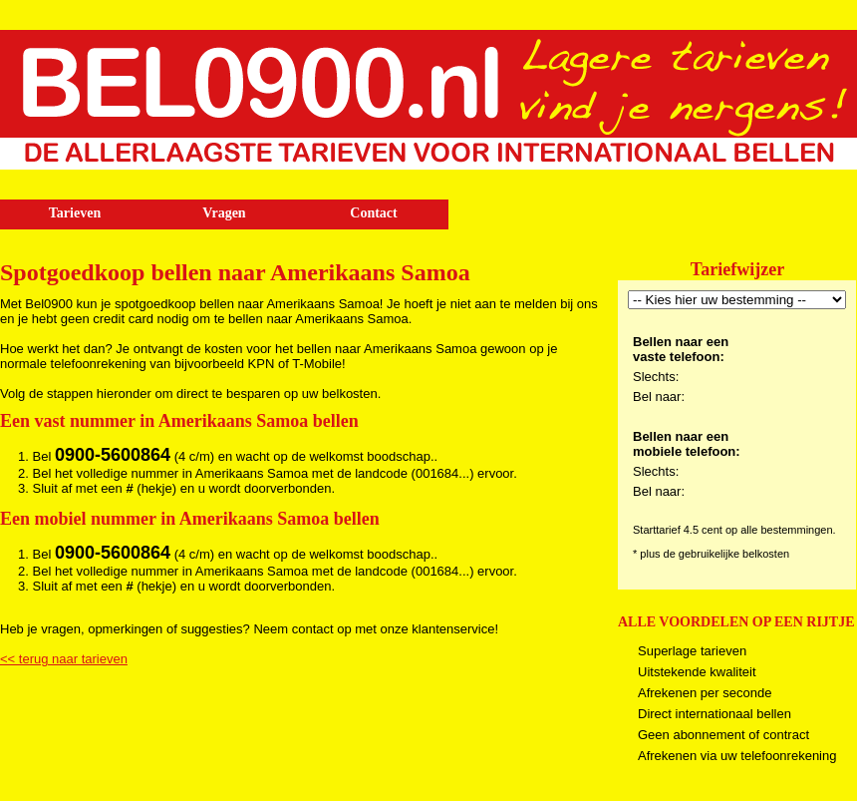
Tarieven (75, 212)
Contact (373, 212)
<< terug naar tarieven (64, 658)
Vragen (223, 212)
